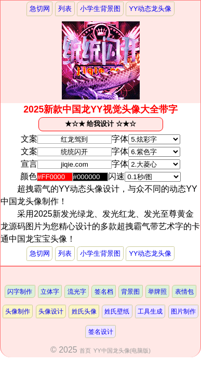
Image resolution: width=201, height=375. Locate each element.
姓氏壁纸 (116, 311)
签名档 (104, 291)
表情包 (184, 291)
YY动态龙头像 (150, 8)
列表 (65, 8)
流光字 (77, 291)
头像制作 (17, 311)
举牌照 (157, 291)
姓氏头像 (84, 311)
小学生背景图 (100, 8)
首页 (85, 350)
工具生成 (150, 311)
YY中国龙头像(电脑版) (122, 350)
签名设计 (100, 331)
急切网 (40, 8)
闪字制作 (19, 291)
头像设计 (50, 311)
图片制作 (183, 311)
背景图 (130, 291)
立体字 (50, 291)
